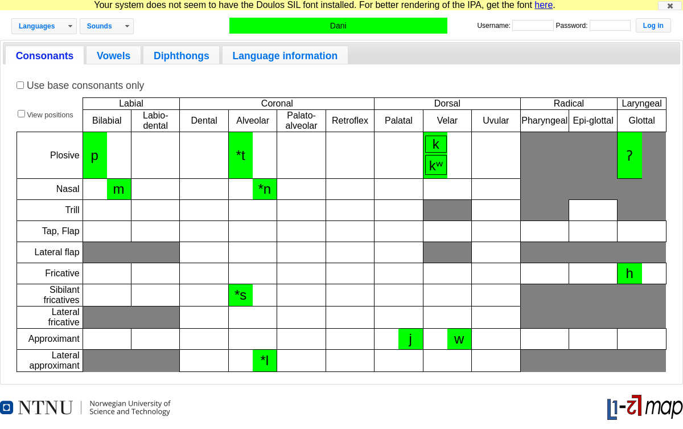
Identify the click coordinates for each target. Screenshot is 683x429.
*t (240, 155)
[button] (670, 5)
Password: (572, 26)
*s (240, 295)
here (543, 5)
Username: (494, 26)
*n (264, 189)
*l (264, 360)
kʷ (436, 165)
